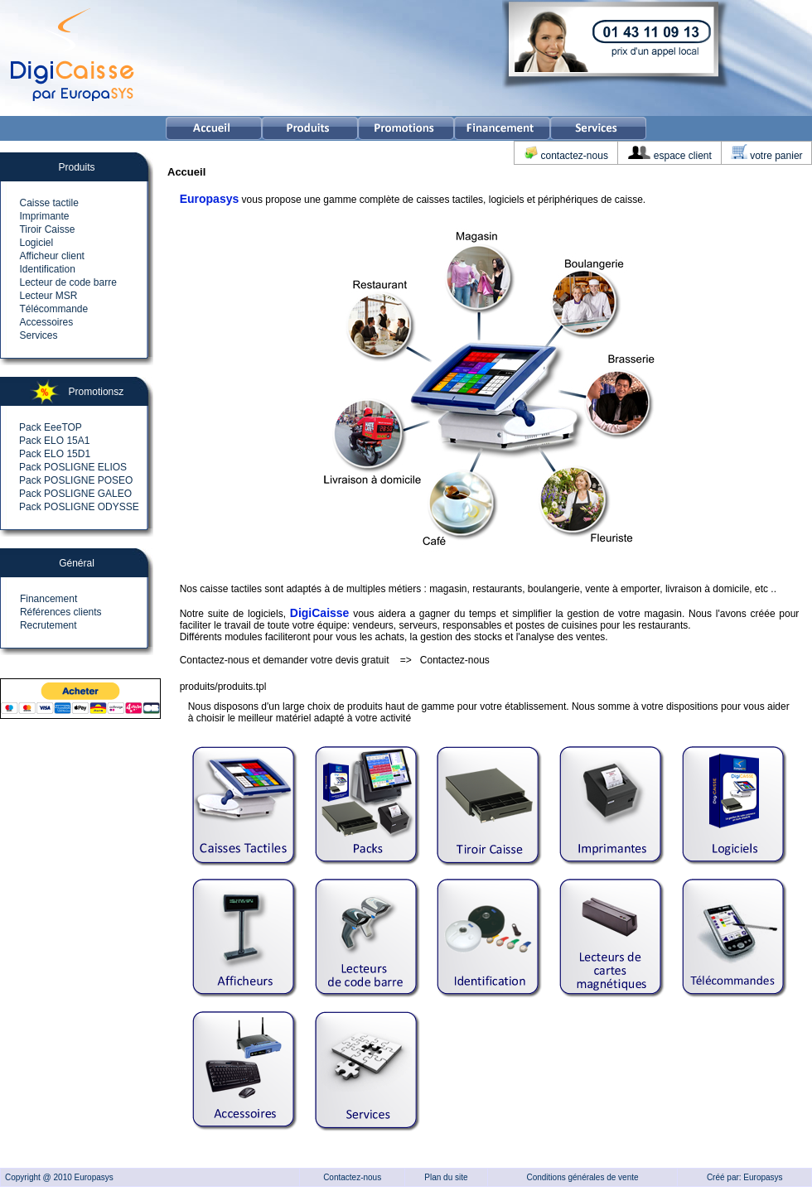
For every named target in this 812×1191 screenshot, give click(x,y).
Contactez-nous (455, 660)
